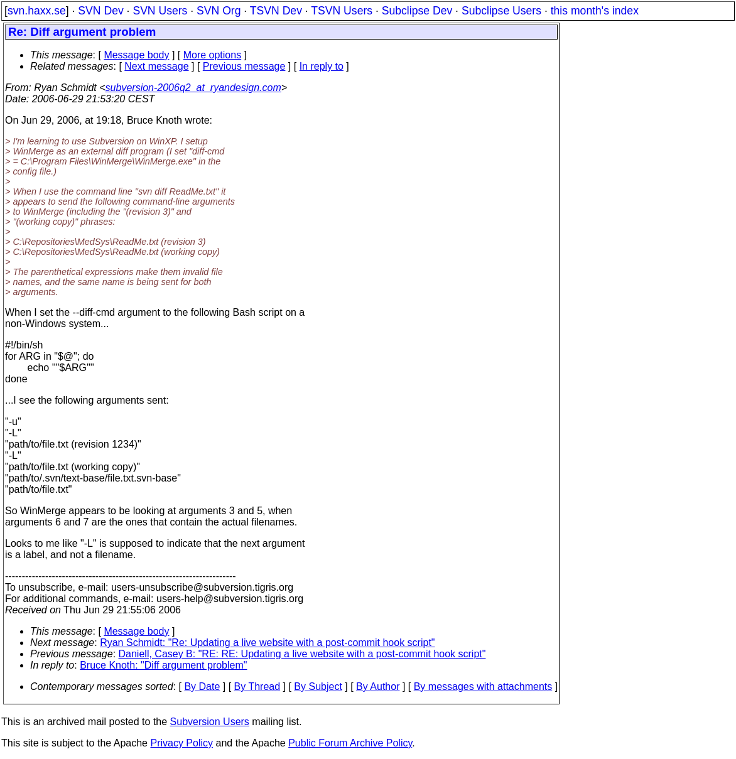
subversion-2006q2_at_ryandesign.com (193, 87)
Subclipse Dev (417, 10)
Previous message (244, 66)
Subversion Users (209, 721)
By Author (377, 686)
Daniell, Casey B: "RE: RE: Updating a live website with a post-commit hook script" (302, 654)
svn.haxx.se (37, 10)
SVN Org (219, 10)
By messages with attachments (483, 686)
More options (212, 55)
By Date (202, 686)
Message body (136, 55)
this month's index (595, 10)
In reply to (322, 66)
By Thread (257, 686)
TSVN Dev (276, 10)
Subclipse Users (501, 10)
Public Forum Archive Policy (350, 743)
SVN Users (160, 10)
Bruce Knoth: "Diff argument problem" (163, 665)
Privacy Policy (181, 743)
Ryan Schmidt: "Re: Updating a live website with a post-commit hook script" (267, 642)
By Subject (318, 686)
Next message (156, 66)
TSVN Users (341, 10)
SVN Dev (100, 10)
